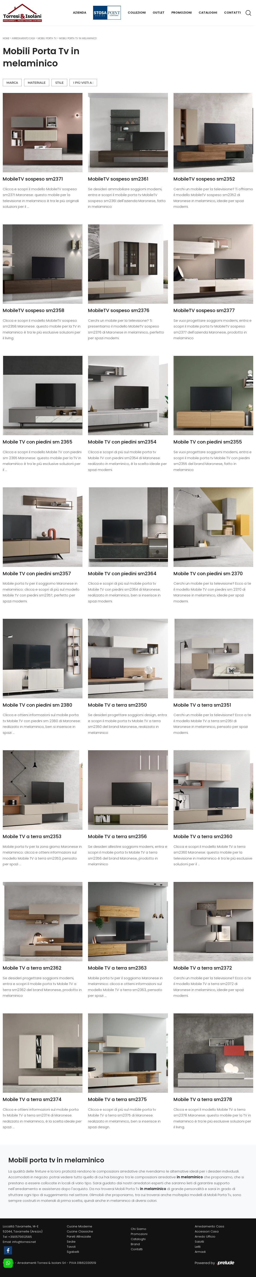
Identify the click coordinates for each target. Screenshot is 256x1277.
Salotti (199, 1241)
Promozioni (181, 12)
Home (6, 38)
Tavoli (71, 1246)
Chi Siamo (138, 1229)
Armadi (200, 1252)
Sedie (71, 1241)
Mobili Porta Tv (47, 38)
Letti (198, 1246)
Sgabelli (73, 1252)
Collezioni (137, 12)
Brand (135, 1244)
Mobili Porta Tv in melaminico (78, 38)
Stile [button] (59, 82)
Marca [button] (12, 82)
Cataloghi (208, 12)
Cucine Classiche (80, 1231)
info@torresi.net (24, 1242)
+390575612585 (20, 1237)
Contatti (232, 12)
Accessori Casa (207, 1231)
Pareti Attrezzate (79, 1236)
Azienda (79, 12)
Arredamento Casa (23, 38)
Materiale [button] (37, 82)
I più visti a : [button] (83, 82)
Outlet (159, 12)
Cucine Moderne (79, 1226)
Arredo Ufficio (205, 1236)
